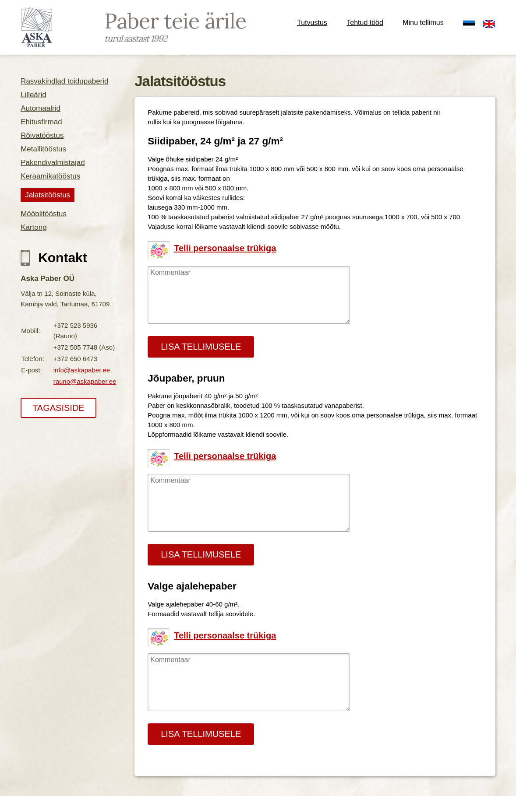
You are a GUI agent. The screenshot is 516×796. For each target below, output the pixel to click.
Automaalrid (40, 108)
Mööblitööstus (44, 214)
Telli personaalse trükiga (225, 248)
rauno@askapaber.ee (85, 381)
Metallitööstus (43, 149)
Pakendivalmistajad (53, 162)
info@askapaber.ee (81, 370)
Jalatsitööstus (47, 195)
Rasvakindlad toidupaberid (64, 81)
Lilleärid (33, 95)
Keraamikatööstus (50, 176)
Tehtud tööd (364, 22)
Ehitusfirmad (41, 122)
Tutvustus (312, 22)
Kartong (34, 227)
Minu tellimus (423, 22)
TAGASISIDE (58, 408)
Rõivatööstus (42, 135)
